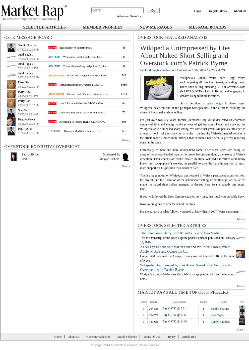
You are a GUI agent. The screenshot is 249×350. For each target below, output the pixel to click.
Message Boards (207, 27)
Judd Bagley (152, 70)
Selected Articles (44, 27)
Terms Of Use (151, 336)
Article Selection (127, 336)
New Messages (156, 27)
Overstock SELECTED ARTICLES (172, 225)
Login (197, 11)
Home (57, 336)
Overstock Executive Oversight (42, 146)
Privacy (171, 336)
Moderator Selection (98, 336)
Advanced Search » (129, 16)
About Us (74, 336)
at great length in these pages (223, 103)
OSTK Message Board (28, 37)
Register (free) (218, 11)
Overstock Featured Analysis (173, 37)
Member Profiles (102, 27)
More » (126, 140)
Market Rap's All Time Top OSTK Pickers (183, 292)
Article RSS (189, 336)
